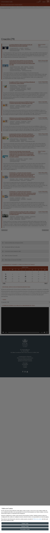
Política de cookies (37, 519)
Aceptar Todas (25, 523)
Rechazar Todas (25, 526)
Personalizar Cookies (25, 529)
